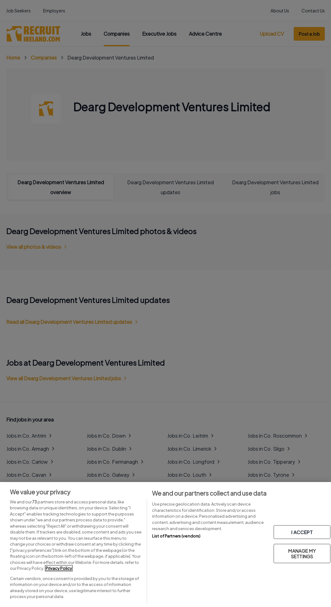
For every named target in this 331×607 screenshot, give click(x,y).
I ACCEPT (301, 532)
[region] (165, 544)
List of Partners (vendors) (176, 535)
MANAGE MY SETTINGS (301, 553)
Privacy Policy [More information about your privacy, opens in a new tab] (59, 568)
